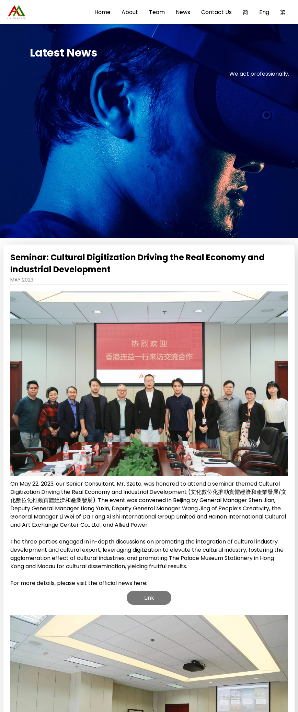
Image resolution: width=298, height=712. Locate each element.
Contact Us (216, 12)
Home (102, 12)
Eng (264, 12)
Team (157, 12)
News (183, 12)
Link (149, 598)
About (130, 12)
